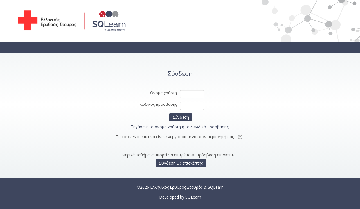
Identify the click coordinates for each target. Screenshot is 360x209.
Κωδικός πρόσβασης (158, 104)
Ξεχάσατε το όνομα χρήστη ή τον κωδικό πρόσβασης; (180, 126)
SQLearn (193, 197)
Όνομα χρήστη (163, 92)
